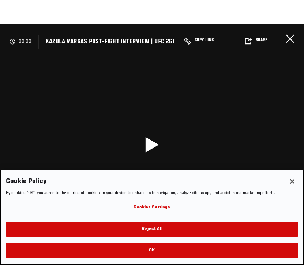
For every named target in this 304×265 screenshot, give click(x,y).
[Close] (292, 181)
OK (152, 250)
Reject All (152, 229)
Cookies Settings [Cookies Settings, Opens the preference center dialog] (152, 207)
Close (290, 38)
